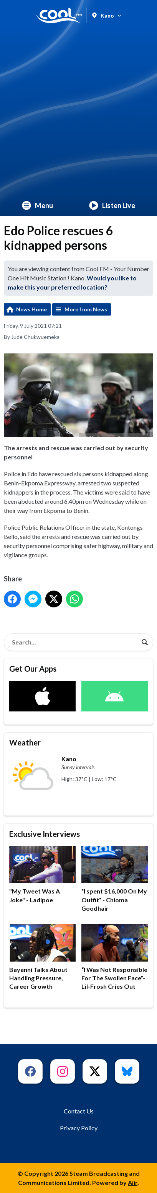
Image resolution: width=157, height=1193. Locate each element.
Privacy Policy (79, 1127)
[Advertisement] (78, 113)
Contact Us (79, 1111)
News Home (31, 309)
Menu (37, 205)
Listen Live (112, 205)
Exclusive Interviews (44, 833)
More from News (85, 309)
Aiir (132, 1182)
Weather (25, 742)
